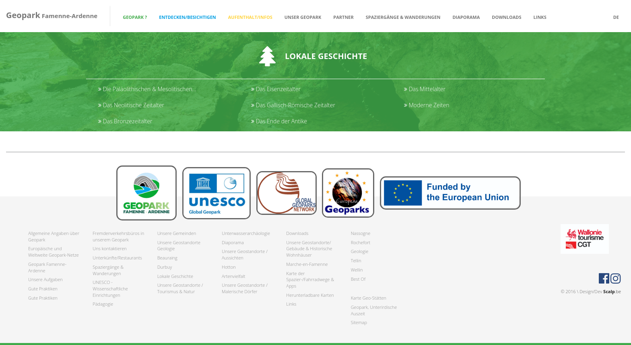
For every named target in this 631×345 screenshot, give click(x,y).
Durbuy (164, 267)
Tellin (356, 260)
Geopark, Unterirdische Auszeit (374, 310)
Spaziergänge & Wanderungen (108, 270)
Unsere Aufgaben (45, 279)
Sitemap (359, 322)
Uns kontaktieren (110, 248)
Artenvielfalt (233, 276)
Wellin (357, 270)
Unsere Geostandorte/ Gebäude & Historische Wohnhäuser (309, 248)
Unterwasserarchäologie (246, 233)
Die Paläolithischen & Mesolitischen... (147, 89)
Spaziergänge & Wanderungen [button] (403, 17)
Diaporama (466, 17)
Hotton (229, 267)
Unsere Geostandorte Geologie (178, 245)
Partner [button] (343, 17)
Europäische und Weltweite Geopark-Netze (53, 251)
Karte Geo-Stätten (368, 298)
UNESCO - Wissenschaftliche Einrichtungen (110, 288)
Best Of (358, 279)
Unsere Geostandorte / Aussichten (245, 254)
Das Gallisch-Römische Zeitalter (293, 105)
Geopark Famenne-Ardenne (47, 267)
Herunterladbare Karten (310, 295)
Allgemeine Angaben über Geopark (53, 236)
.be (612, 291)
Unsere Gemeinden (176, 233)
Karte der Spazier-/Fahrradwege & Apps (310, 279)
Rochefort (360, 242)
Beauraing (167, 258)
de (616, 17)
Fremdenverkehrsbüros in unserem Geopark (118, 236)
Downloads (297, 233)
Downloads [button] (506, 17)
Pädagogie (103, 304)
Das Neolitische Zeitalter (131, 105)
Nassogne (361, 233)
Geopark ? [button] (135, 17)
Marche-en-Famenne (307, 264)
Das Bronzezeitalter (125, 121)
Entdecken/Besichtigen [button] (187, 17)
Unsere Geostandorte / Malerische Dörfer (245, 288)
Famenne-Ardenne (51, 15)
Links (540, 17)
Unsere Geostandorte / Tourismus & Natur (180, 288)
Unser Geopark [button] (303, 17)
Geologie (360, 251)
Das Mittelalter (424, 89)
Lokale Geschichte (175, 276)
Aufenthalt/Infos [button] (250, 17)
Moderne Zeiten (427, 105)
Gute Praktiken (43, 289)
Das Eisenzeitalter (276, 89)
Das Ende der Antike (279, 121)
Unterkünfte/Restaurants (117, 258)
